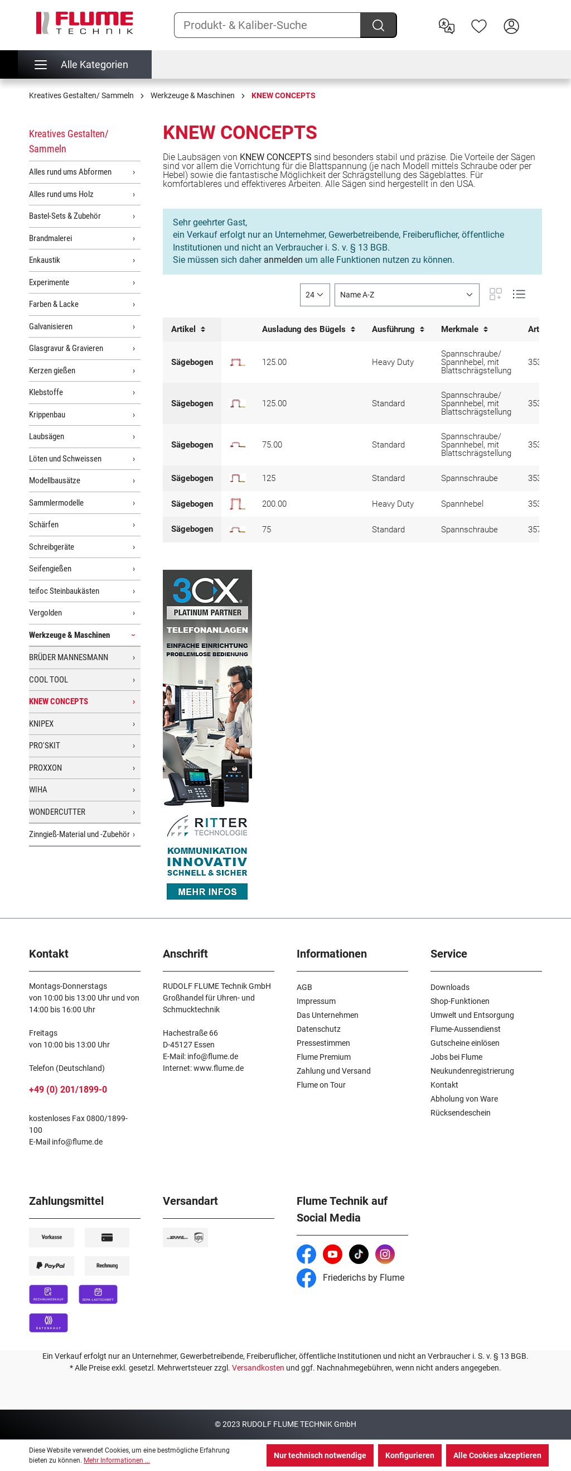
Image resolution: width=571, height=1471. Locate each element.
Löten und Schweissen (65, 459)
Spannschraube (469, 478)
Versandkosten (258, 1367)
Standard (388, 403)
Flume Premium (324, 1056)
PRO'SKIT (44, 746)
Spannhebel (462, 504)
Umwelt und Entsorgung (472, 1015)
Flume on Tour (321, 1084)
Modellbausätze (54, 480)
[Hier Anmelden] (511, 25)
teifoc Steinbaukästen (64, 591)
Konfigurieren (409, 1455)
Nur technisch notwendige (320, 1455)
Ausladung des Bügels (308, 329)
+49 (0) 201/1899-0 (68, 1089)
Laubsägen (46, 436)
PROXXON (45, 768)
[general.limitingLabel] (315, 294)
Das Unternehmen (328, 1015)
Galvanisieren (50, 326)
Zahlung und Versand (334, 1070)
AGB (304, 987)
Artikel (188, 329)
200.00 (274, 504)
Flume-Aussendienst (465, 1029)
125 (268, 478)
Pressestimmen (323, 1043)
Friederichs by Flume (350, 1277)
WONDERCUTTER (57, 812)
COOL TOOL (48, 680)
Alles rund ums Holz (61, 194)
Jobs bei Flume (456, 1056)
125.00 (274, 362)
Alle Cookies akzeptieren (497, 1455)
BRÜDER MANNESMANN (68, 657)
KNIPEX (41, 724)
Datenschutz (319, 1029)
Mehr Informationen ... (117, 1460)
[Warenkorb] (535, 17)
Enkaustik (44, 260)
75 (266, 530)
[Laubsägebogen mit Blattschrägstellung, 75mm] (237, 445)
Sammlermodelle (56, 503)
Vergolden (45, 613)
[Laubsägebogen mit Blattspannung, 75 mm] (237, 529)
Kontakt (444, 1084)
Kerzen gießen (52, 371)
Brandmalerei (50, 238)
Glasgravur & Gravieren (66, 348)
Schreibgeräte (51, 547)
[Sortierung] (407, 294)
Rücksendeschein (460, 1112)
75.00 (272, 445)
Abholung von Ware (464, 1098)
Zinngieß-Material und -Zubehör (79, 834)
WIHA (38, 790)
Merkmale (464, 329)
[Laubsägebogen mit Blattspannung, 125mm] (237, 477)
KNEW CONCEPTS (58, 701)
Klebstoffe (46, 392)
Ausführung (398, 329)
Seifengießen (50, 569)
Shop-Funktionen (460, 1001)
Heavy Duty (393, 362)
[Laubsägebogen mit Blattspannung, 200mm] (237, 503)
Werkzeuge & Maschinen (69, 635)
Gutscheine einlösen (465, 1043)
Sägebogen (192, 362)
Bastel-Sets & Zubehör (65, 216)
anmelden (283, 259)
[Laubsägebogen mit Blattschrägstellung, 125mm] (237, 403)
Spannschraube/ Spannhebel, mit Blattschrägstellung (476, 362)
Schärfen (44, 525)
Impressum (316, 1001)
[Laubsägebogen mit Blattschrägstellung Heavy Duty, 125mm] (237, 362)
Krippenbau (47, 415)
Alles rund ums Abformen (70, 172)
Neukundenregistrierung (472, 1070)
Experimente (49, 282)
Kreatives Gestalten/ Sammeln (69, 141)
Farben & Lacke (54, 304)
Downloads (450, 987)
